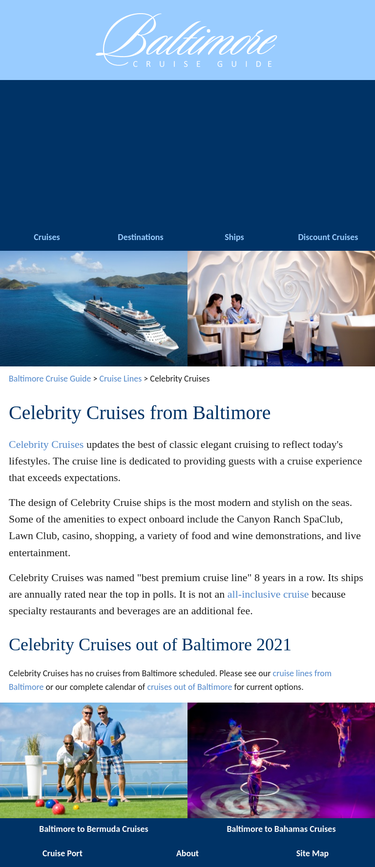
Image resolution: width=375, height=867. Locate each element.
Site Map (312, 853)
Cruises (47, 237)
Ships (234, 237)
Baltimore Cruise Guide (50, 378)
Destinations (140, 237)
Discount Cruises (328, 237)
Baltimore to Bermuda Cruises (93, 829)
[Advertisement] (187, 153)
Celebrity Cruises (46, 444)
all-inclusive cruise (268, 594)
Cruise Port (62, 853)
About (187, 853)
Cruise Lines (121, 378)
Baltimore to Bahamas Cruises (281, 829)
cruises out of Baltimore (189, 687)
